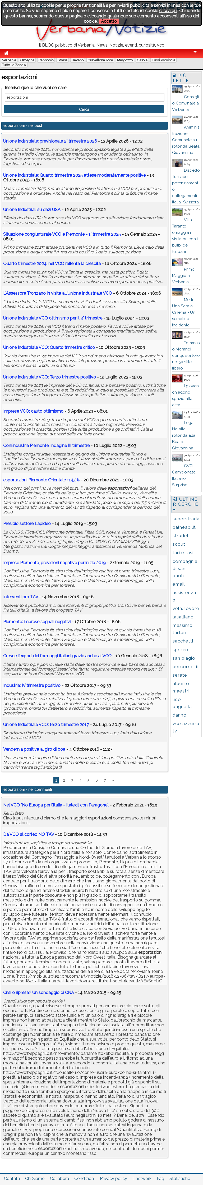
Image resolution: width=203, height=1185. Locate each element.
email (179, 584)
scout (179, 544)
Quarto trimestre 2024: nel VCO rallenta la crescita (52, 263)
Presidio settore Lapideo (27, 523)
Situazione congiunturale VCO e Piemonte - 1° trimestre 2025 (62, 234)
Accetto (109, 21)
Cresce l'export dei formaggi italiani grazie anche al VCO (57, 655)
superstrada (186, 518)
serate (180, 675)
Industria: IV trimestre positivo (32, 685)
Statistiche (179, 1178)
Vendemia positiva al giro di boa (34, 749)
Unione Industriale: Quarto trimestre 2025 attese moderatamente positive (74, 175)
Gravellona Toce (100, 60)
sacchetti (183, 641)
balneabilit (184, 527)
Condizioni (84, 1178)
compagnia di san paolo (185, 568)
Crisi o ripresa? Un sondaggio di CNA (38, 992)
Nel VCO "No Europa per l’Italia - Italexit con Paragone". (56, 805)
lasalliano (183, 616)
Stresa (62, 60)
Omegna (27, 60)
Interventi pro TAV (20, 596)
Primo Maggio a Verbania (183, 275)
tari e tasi (183, 552)
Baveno (78, 60)
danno (180, 715)
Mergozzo (125, 60)
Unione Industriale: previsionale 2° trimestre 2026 (50, 141)
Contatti (12, 1178)
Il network (141, 1178)
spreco (180, 649)
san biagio (184, 658)
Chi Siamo (35, 1178)
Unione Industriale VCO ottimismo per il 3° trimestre (52, 318)
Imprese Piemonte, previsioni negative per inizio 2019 (54, 562)
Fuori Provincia (163, 60)
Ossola (142, 60)
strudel (180, 535)
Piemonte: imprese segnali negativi (37, 621)
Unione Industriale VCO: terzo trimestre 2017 (46, 724)
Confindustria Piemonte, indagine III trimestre (46, 445)
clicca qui (168, 10)
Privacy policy (113, 1178)
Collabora (59, 1178)
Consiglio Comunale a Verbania (185, 103)
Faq (160, 1178)
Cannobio (46, 60)
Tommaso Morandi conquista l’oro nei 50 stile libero (186, 355)
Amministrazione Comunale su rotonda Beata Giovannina (186, 140)
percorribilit (186, 666)
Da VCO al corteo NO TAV (28, 834)
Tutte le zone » (14, 65)
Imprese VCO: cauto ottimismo (33, 411)
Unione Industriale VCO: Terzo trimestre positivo (49, 377)
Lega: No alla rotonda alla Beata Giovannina (183, 435)
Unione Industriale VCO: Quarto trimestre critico (49, 347)
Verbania (9, 60)
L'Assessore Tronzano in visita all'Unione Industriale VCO (57, 293)
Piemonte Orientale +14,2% (41, 479)
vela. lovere (186, 608)
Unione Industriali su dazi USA (32, 209)
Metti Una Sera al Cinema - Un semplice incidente (183, 312)
